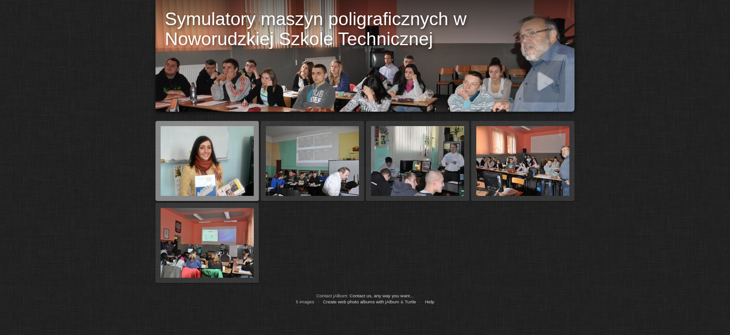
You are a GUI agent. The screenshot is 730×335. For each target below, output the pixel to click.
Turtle (410, 301)
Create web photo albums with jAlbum (361, 301)
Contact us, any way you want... (382, 295)
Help (429, 301)
